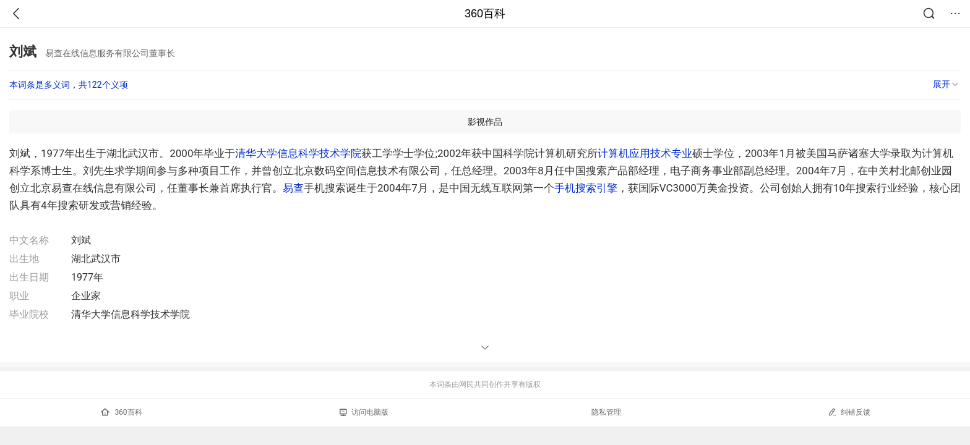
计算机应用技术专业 (645, 153)
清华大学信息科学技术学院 (298, 153)
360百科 (485, 13)
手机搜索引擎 (585, 188)
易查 (293, 188)
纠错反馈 (849, 412)
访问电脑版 (364, 412)
